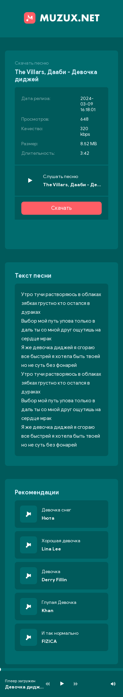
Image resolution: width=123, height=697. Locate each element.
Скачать (61, 208)
